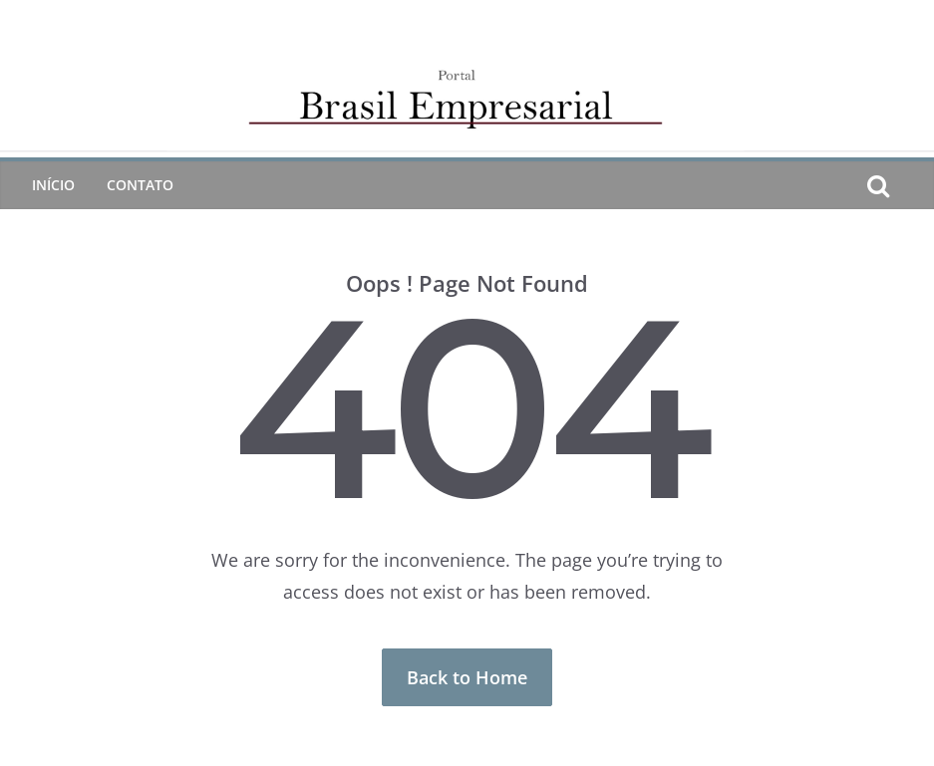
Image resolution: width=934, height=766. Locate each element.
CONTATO (140, 184)
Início (53, 184)
